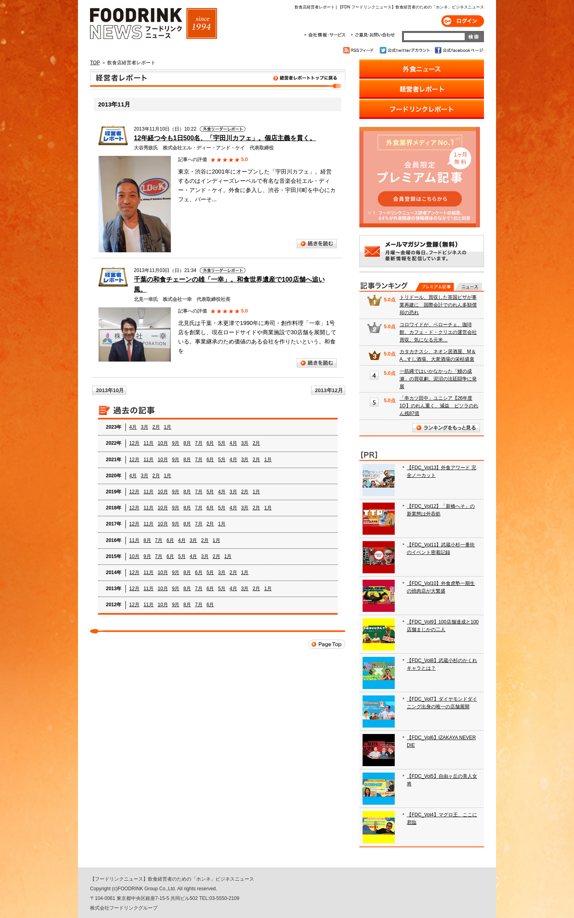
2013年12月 (329, 390)
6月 (210, 443)
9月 (176, 443)
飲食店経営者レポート (217, 80)
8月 (187, 443)
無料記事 (468, 287)
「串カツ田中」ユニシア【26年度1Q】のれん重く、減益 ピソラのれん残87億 (439, 405)
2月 (156, 427)
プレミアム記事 (435, 287)
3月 (144, 427)
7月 (199, 443)
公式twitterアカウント (405, 50)
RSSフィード (359, 50)
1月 (168, 427)
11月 (149, 443)
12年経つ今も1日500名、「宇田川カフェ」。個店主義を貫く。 (225, 138)
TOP (95, 62)
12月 (134, 443)
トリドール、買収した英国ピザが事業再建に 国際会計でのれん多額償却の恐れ (438, 304)
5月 (222, 443)
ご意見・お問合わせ (373, 35)
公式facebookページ (458, 50)
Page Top (326, 644)
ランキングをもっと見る (446, 427)
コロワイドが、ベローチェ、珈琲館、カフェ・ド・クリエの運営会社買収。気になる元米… (438, 332)
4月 (133, 427)
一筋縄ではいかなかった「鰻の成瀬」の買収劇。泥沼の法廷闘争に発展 (438, 378)
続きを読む (317, 243)
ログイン (462, 21)
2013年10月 (110, 390)
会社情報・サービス (326, 35)
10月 (163, 443)
